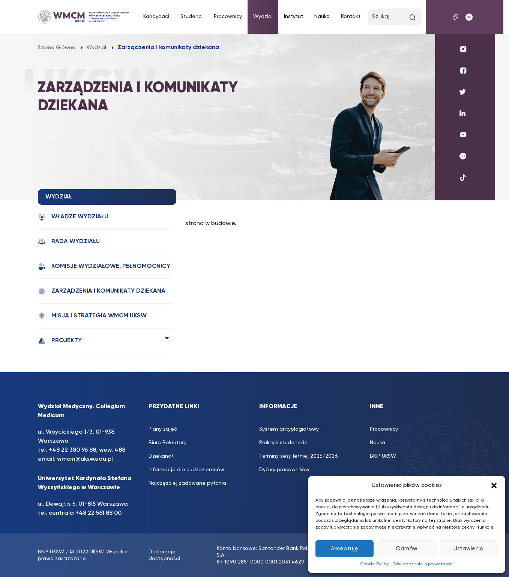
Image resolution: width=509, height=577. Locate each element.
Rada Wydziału (69, 242)
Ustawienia (468, 548)
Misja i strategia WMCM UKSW (92, 316)
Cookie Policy (374, 564)
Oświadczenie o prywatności (422, 564)
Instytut (293, 16)
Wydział (263, 16)
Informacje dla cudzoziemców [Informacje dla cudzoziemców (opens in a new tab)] (186, 469)
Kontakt (350, 16)
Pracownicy (228, 16)
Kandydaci (156, 16)
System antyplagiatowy (289, 429)
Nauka (322, 16)
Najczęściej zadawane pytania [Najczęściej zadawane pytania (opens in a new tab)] (187, 483)
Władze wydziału (73, 217)
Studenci (191, 16)
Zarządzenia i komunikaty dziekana (101, 291)
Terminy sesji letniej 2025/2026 (298, 456)
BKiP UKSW (51, 551)
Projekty (60, 341)
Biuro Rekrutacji (168, 442)
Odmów (406, 548)
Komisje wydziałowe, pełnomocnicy (104, 266)
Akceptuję (344, 548)
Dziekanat (161, 456)
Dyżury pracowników (284, 469)
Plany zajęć (163, 429)
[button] (494, 485)
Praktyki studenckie (283, 442)
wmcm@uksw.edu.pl (85, 459)
